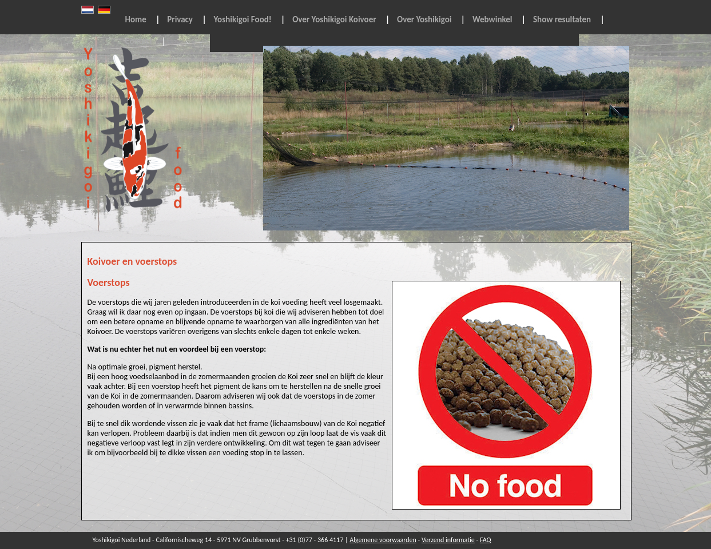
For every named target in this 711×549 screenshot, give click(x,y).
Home (135, 19)
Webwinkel (492, 19)
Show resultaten (562, 19)
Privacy (180, 19)
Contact (139, 41)
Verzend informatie (448, 540)
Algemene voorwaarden (382, 540)
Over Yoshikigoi (424, 19)
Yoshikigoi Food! (243, 19)
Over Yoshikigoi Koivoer (334, 19)
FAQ (485, 540)
